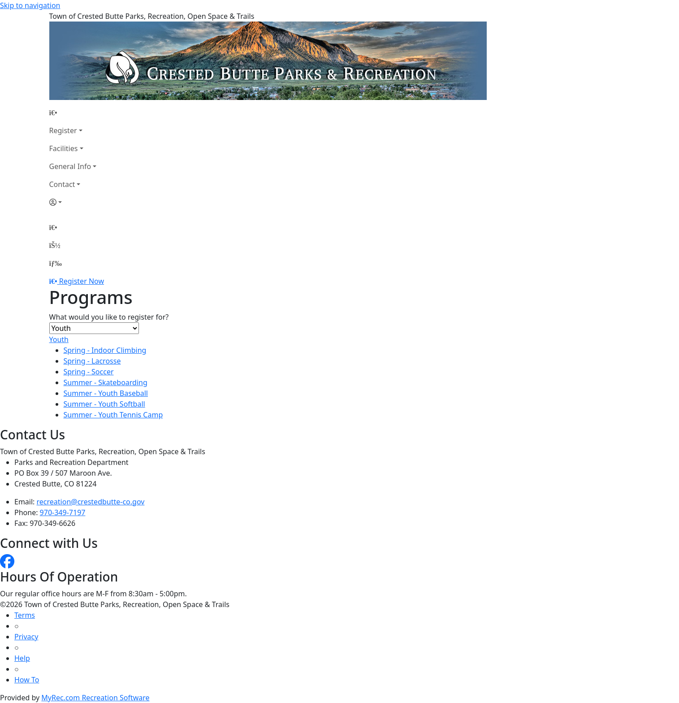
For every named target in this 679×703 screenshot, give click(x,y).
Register (63, 130)
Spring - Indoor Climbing (105, 350)
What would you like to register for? (109, 317)
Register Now (81, 281)
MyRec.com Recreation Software (95, 698)
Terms (24, 615)
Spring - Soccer (89, 372)
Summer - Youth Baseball (106, 393)
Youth (59, 339)
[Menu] (55, 263)
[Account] (73, 202)
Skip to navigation (30, 5)
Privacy (26, 637)
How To (26, 680)
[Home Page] (73, 113)
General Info (70, 166)
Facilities (63, 148)
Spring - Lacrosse (92, 361)
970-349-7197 (63, 512)
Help (22, 658)
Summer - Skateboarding (105, 382)
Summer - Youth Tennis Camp (113, 415)
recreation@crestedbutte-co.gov (91, 502)
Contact (62, 184)
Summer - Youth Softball (104, 404)
